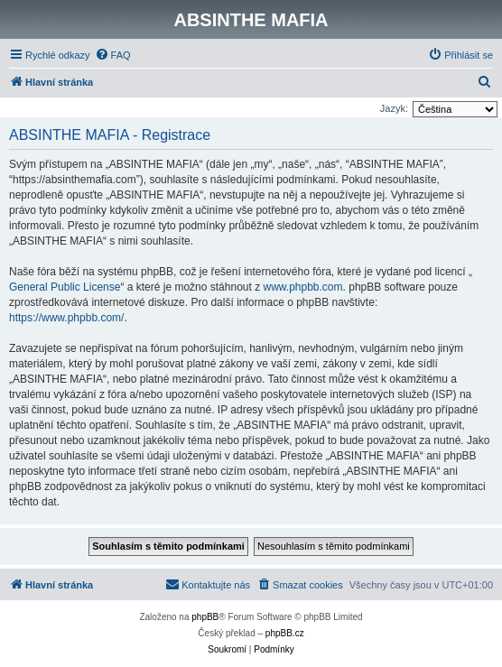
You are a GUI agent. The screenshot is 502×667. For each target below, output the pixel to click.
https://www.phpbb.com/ (66, 317)
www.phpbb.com (303, 287)
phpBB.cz (284, 633)
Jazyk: (394, 108)
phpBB (204, 617)
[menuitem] (113, 55)
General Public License (64, 287)
